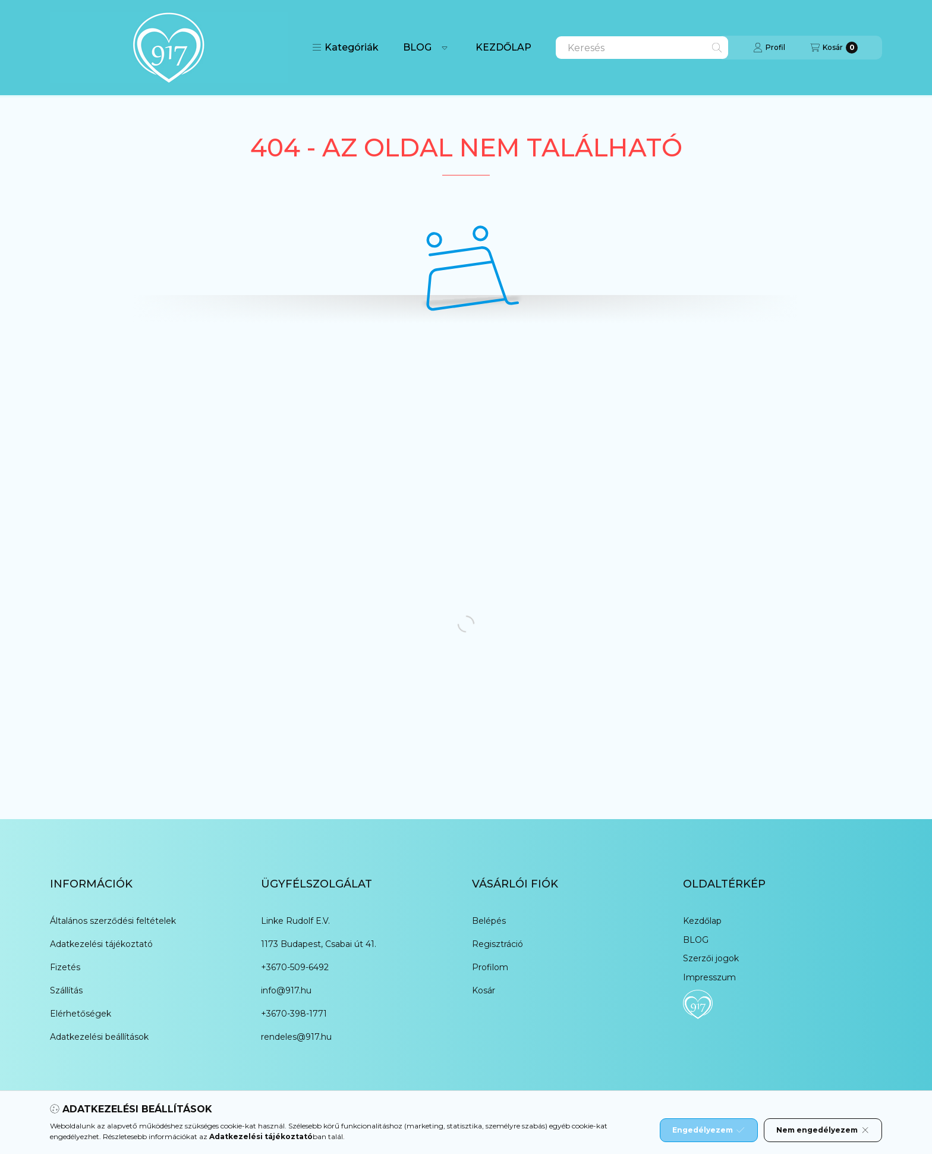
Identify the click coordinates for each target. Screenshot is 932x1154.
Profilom (490, 967)
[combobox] (642, 47)
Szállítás (66, 990)
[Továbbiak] (444, 47)
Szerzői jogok (711, 958)
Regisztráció (497, 944)
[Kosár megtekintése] (834, 47)
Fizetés (65, 967)
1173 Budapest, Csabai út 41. (318, 944)
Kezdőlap (702, 920)
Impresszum (709, 977)
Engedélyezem (708, 1130)
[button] (345, 47)
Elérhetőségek (80, 1013)
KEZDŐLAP (503, 47)
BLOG (417, 47)
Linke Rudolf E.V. (295, 920)
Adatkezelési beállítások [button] (99, 1036)
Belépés (489, 920)
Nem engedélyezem (823, 1130)
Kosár (483, 990)
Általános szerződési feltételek (113, 920)
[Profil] (769, 47)
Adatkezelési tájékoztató (101, 944)
